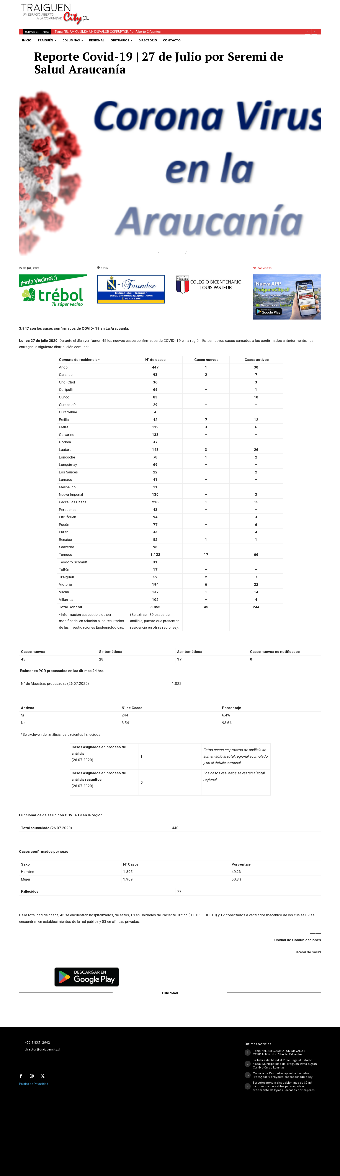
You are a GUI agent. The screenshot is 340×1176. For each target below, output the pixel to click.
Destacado (143, 252)
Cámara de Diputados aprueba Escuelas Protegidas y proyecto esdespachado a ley (282, 1075)
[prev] (307, 31)
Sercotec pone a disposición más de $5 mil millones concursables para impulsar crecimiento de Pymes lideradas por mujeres (284, 1086)
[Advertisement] (202, 10)
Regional (172, 252)
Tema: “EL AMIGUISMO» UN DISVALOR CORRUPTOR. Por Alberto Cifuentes (108, 32)
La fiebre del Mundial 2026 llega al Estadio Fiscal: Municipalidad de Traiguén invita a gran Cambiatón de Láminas (285, 1063)
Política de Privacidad (33, 1084)
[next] (314, 31)
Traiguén (200, 252)
